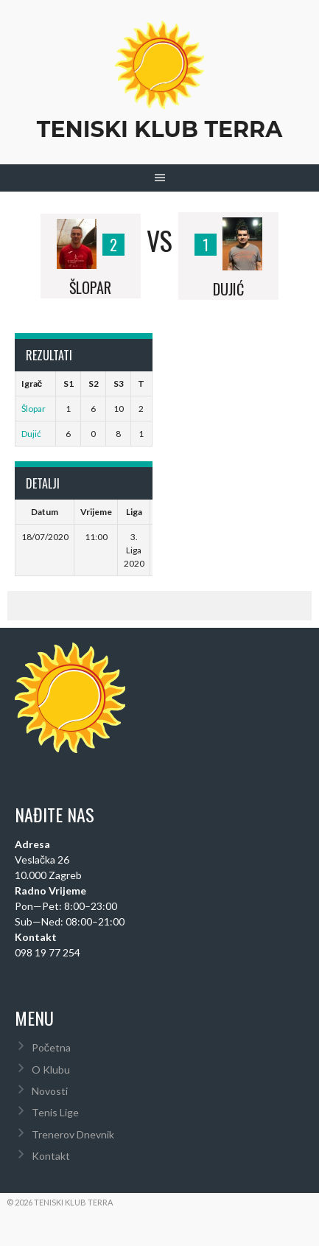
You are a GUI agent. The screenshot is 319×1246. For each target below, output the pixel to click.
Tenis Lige (55, 1112)
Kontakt (51, 1155)
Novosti (50, 1091)
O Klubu (51, 1069)
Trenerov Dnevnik (73, 1134)
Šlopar (33, 408)
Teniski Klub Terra (159, 129)
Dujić (31, 433)
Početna (51, 1047)
